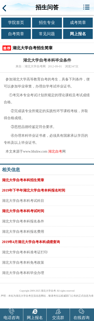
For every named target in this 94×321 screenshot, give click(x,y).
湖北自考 (55, 151)
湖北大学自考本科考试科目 (23, 201)
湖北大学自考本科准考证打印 (25, 252)
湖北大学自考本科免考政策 (23, 262)
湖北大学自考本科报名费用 (23, 232)
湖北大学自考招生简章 (33, 48)
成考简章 (78, 22)
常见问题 (47, 34)
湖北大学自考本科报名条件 (23, 221)
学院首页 (16, 22)
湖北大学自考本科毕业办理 (23, 273)
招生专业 (47, 22)
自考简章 (16, 34)
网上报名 (78, 34)
